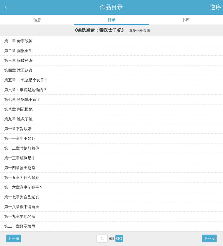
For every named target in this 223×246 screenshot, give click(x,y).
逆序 (216, 7)
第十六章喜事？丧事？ (23, 187)
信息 (37, 20)
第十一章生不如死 (19, 138)
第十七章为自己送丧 (21, 197)
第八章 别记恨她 (18, 109)
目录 (111, 20)
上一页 (13, 238)
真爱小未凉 (137, 31)
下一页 (209, 238)
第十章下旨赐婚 (17, 128)
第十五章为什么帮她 (21, 177)
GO (119, 238)
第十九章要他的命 (19, 216)
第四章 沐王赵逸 (18, 70)
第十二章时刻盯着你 (21, 148)
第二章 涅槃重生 (18, 50)
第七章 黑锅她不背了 (22, 99)
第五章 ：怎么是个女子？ (26, 80)
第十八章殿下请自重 (21, 206)
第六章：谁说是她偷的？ (25, 89)
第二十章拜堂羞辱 (19, 226)
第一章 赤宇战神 (18, 41)
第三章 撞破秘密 (18, 60)
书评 (186, 20)
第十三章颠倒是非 (19, 158)
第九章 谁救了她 (18, 119)
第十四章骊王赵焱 (19, 167)
